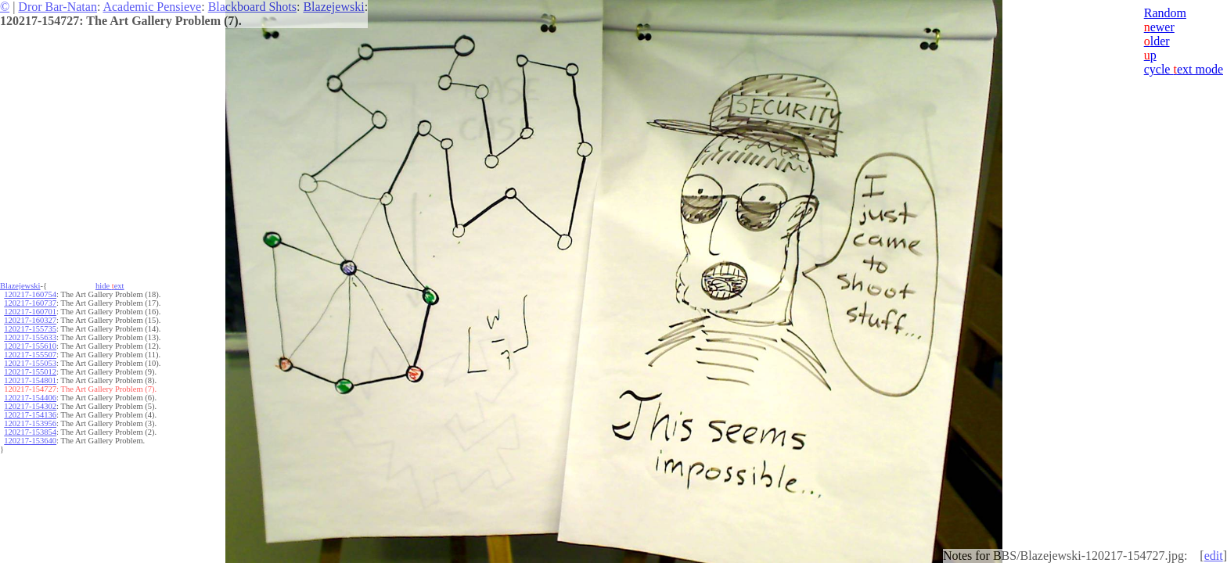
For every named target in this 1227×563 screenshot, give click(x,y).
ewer (1159, 27)
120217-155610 (30, 346)
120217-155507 (30, 354)
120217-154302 (30, 406)
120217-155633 (30, 337)
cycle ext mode (1183, 69)
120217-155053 (30, 363)
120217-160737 (30, 303)
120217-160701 (30, 311)
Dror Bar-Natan (57, 6)
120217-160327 (30, 320)
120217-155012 (30, 372)
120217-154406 (30, 397)
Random (1165, 13)
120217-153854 (30, 432)
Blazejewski (333, 6)
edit (1213, 555)
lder (1157, 41)
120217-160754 (30, 294)
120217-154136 (30, 415)
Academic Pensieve (152, 6)
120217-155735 (30, 329)
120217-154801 (30, 380)
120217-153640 (30, 440)
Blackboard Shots (252, 6)
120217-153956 (30, 423)
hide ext (109, 286)
